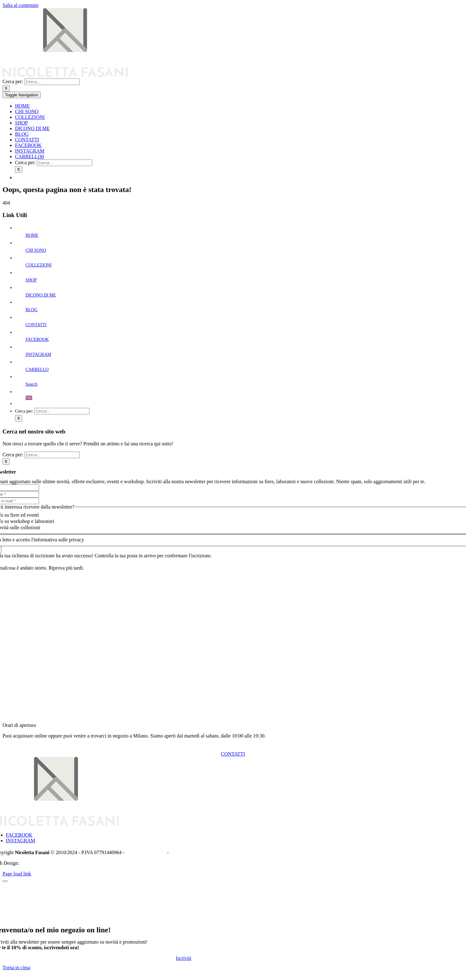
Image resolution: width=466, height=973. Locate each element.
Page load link (17, 873)
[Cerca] (6, 88)
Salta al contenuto (20, 5)
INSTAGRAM (38, 354)
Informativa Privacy (146, 852)
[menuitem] (239, 176)
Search (32, 384)
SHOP (31, 280)
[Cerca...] (52, 82)
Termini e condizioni (190, 852)
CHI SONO (36, 250)
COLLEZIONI (39, 265)
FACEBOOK (37, 339)
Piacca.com (31, 863)
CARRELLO (37, 369)
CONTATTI (36, 324)
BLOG (32, 309)
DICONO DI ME (41, 295)
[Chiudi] (5, 881)
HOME (32, 235)
